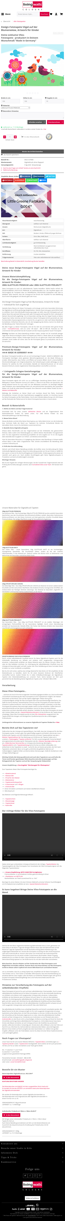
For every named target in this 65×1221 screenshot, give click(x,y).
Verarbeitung (29, 261)
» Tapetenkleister (50, 864)
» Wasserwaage (9, 801)
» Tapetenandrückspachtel (13, 782)
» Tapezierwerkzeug (22, 745)
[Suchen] (44, 14)
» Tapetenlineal (9, 803)
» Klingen (20, 784)
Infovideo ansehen (37, 121)
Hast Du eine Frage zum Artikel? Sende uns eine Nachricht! (21, 168)
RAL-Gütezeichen (40, 714)
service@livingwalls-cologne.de (22, 1060)
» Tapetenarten (23, 1044)
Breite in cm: (6, 98)
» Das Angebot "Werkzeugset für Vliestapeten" (33, 765)
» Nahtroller (8, 805)
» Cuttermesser (9, 784)
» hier (44, 129)
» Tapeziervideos (39, 1042)
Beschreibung (5, 261)
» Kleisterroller (9, 776)
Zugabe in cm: (52, 98)
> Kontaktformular (13, 329)
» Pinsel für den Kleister (12, 778)
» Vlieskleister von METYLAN (14, 876)
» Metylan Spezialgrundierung (47, 741)
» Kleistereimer (9, 780)
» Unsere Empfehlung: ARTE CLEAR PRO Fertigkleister (23, 872)
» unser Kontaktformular (18, 1062)
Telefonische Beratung (9, 170)
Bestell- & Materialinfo (17, 261)
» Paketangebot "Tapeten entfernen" (20, 739)
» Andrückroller (9, 787)
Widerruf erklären (32, 1198)
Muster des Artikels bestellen (32, 152)
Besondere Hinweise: (11, 111)
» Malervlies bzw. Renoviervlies (14, 743)
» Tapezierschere (10, 799)
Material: (6, 105)
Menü (5, 13)
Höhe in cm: (27, 98)
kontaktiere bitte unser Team (41, 465)
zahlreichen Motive (34, 411)
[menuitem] (6, 14)
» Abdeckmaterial (10, 773)
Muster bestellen (39, 261)
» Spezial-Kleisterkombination (29, 712)
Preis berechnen (55, 121)
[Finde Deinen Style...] (33, 14)
